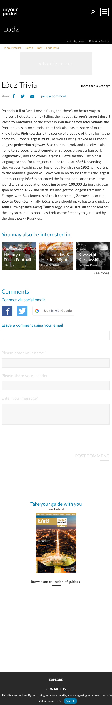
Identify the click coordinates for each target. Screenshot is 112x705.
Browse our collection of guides (54, 585)
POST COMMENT (92, 460)
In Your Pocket (100, 41)
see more (101, 273)
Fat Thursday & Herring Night (55, 257)
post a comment (53, 96)
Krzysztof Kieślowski (88, 257)
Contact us (56, 689)
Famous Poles (87, 265)
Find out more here (49, 701)
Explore (56, 680)
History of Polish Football (17, 257)
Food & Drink (50, 265)
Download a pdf (56, 513)
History (9, 265)
